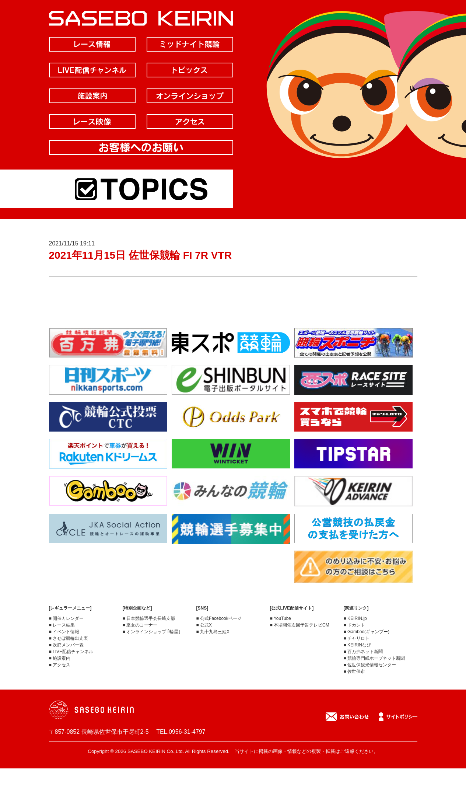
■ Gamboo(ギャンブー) (367, 631)
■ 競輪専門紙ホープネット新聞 (374, 658)
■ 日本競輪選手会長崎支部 (149, 618)
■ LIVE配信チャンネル (71, 651)
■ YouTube (280, 618)
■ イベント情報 (64, 631)
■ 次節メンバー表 (66, 645)
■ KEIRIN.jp (355, 618)
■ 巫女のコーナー (140, 625)
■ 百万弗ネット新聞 (363, 651)
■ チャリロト (357, 638)
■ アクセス (60, 664)
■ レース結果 (62, 625)
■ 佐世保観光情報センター (370, 664)
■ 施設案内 (60, 658)
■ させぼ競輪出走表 (68, 638)
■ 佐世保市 (354, 671)
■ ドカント (354, 625)
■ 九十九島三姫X (213, 631)
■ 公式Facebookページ (219, 618)
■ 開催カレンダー (66, 618)
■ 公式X (204, 625)
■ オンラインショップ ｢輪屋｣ (152, 631)
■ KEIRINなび (357, 645)
